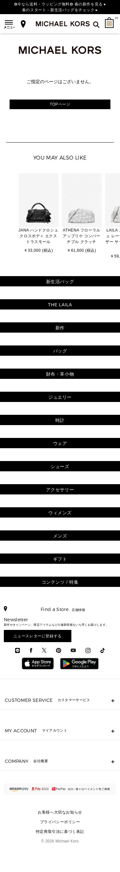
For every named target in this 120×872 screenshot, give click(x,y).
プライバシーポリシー (60, 822)
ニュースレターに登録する (37, 636)
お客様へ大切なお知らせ (60, 812)
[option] (39, 213)
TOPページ (60, 104)
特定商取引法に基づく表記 (60, 831)
